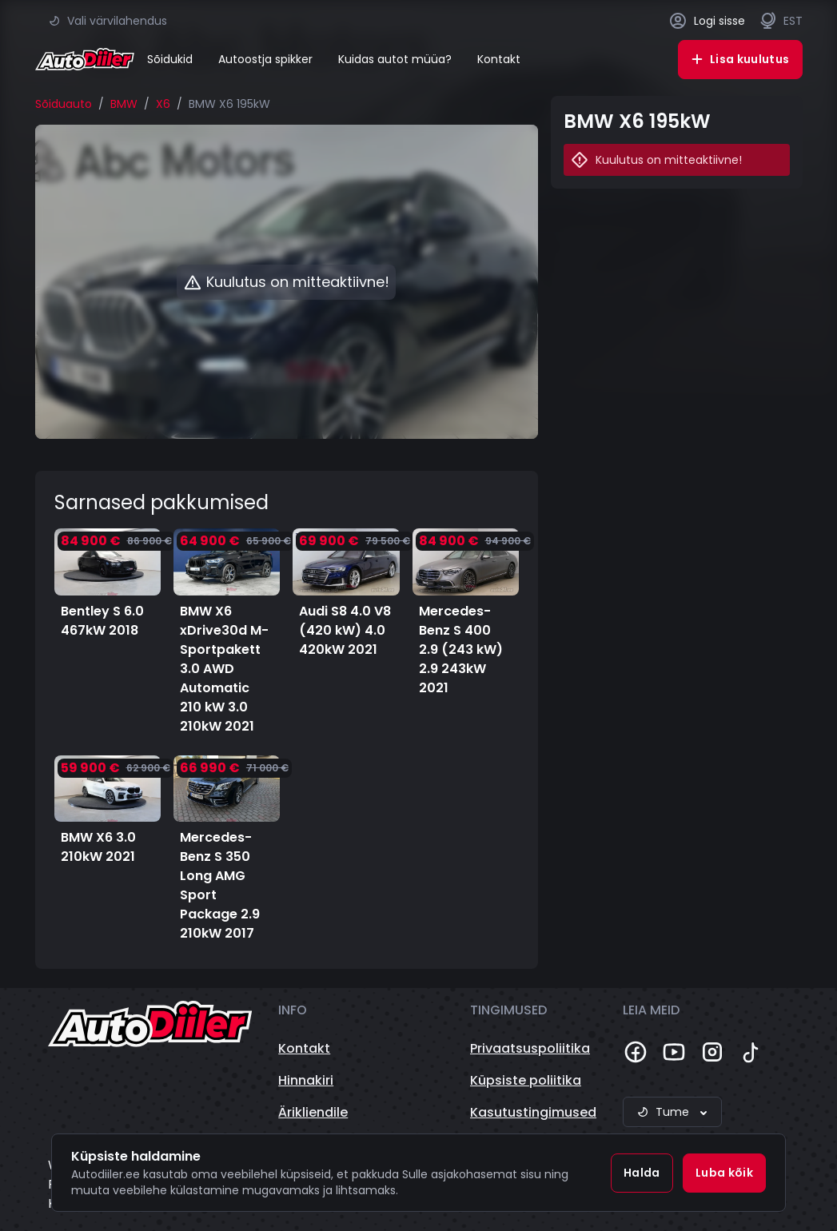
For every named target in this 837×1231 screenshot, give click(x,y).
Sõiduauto (63, 104)
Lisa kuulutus (740, 59)
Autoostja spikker (265, 59)
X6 (163, 104)
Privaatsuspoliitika (530, 1048)
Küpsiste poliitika (525, 1080)
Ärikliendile (313, 1112)
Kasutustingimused (533, 1112)
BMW (124, 104)
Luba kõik (724, 1173)
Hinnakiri (305, 1080)
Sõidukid (170, 59)
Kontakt (498, 59)
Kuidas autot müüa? (395, 59)
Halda (642, 1173)
